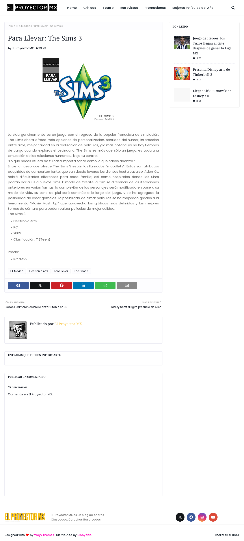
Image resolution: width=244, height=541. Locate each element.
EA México (23, 26)
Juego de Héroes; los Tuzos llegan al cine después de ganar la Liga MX (212, 45)
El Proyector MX (23, 48)
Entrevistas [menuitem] (129, 8)
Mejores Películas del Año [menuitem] (193, 8)
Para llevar (61, 271)
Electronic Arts (38, 271)
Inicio (11, 26)
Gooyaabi (84, 535)
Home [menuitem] (72, 8)
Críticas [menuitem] (89, 8)
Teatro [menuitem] (108, 8)
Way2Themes (44, 535)
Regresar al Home (227, 535)
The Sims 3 (81, 271)
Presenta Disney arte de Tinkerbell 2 (211, 72)
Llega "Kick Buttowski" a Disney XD (212, 93)
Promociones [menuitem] (155, 8)
